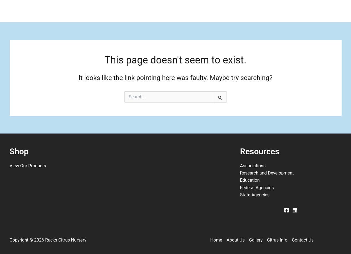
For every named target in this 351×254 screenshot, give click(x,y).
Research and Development (267, 173)
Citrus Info (205, 11)
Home (94, 11)
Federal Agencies (257, 187)
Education (250, 180)
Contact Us (250, 11)
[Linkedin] (294, 210)
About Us (129, 11)
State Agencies (255, 194)
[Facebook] (286, 210)
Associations (253, 165)
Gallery (166, 11)
